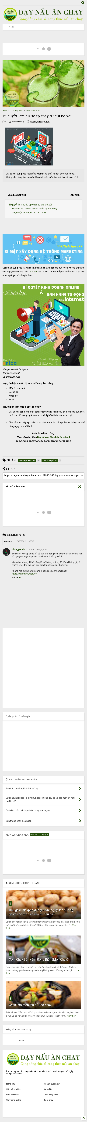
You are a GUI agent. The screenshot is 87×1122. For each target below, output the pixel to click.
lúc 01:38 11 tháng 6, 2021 (37, 549)
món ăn (33, 271)
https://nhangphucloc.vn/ (24, 573)
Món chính (48, 1089)
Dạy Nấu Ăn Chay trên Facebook (53, 437)
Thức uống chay (50, 1095)
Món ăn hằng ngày (51, 1084)
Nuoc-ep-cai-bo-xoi (33, 111)
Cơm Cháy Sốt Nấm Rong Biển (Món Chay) (38, 959)
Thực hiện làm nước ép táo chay (29, 212)
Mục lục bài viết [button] (16, 194)
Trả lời (16, 578)
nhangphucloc (19, 549)
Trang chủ (10, 1084)
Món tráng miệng (13, 1089)
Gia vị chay (48, 1100)
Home (5, 111)
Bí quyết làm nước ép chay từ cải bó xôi (30, 204)
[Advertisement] (43, 745)
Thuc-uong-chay (16, 111)
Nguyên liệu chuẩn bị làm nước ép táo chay (34, 208)
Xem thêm (71, 1016)
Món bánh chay (12, 1095)
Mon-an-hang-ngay (39, 834)
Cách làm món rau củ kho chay (30, 1005)
